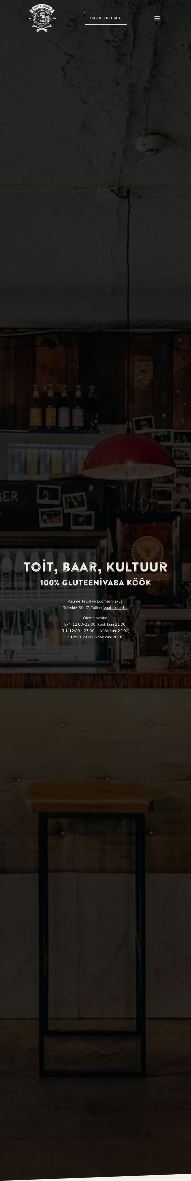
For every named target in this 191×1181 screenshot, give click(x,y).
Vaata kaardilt (115, 608)
